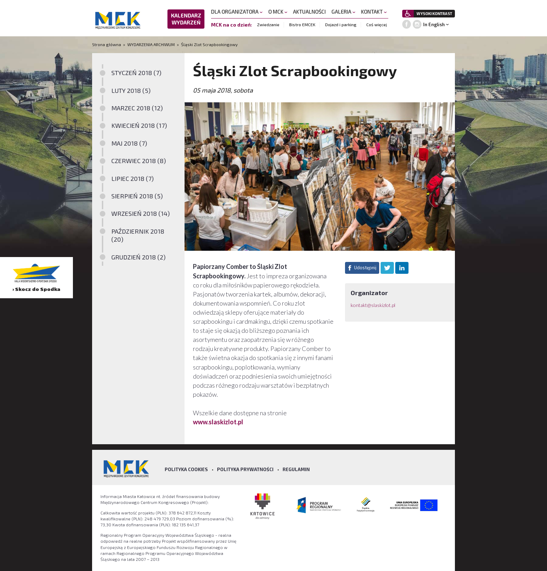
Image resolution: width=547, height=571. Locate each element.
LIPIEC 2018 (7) (132, 178)
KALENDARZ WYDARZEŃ (186, 18)
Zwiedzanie (268, 24)
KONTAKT (374, 11)
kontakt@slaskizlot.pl (373, 305)
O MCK (277, 11)
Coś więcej (376, 24)
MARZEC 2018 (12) (137, 108)
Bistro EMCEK (302, 24)
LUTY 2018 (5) (131, 90)
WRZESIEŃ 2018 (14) (140, 213)
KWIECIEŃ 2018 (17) (139, 125)
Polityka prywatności (245, 469)
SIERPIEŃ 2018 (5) (137, 196)
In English (434, 24)
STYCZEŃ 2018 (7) (136, 72)
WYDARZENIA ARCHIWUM (151, 44)
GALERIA (343, 11)
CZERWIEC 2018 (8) (138, 160)
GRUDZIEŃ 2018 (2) (138, 257)
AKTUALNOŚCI (309, 11)
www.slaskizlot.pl (218, 422)
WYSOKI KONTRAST (434, 13)
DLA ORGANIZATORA (237, 11)
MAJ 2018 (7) (129, 143)
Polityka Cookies (186, 469)
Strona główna (107, 44)
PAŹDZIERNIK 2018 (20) (137, 235)
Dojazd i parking (341, 24)
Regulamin (296, 469)
